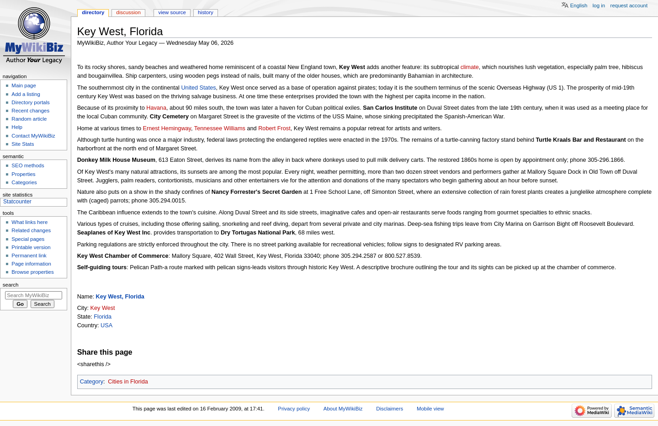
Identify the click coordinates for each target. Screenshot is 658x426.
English (579, 5)
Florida (102, 317)
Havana (156, 108)
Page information (31, 263)
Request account (629, 5)
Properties (23, 174)
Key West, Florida (120, 296)
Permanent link (28, 255)
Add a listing (25, 94)
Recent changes (30, 110)
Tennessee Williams (219, 128)
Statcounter (17, 201)
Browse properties (32, 272)
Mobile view (430, 408)
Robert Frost (274, 128)
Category (91, 381)
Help (16, 127)
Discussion (128, 12)
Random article (29, 119)
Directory (93, 12)
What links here (29, 222)
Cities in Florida (128, 381)
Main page (23, 85)
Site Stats (22, 144)
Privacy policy (294, 408)
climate (470, 67)
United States (198, 88)
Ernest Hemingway (167, 128)
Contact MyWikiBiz (33, 135)
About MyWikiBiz (343, 408)
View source (172, 12)
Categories (24, 182)
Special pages (27, 239)
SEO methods (27, 165)
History (205, 12)
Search (11, 285)
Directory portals (30, 102)
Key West (102, 308)
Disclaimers (389, 408)
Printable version (30, 247)
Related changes (31, 230)
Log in (599, 5)
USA (106, 325)
